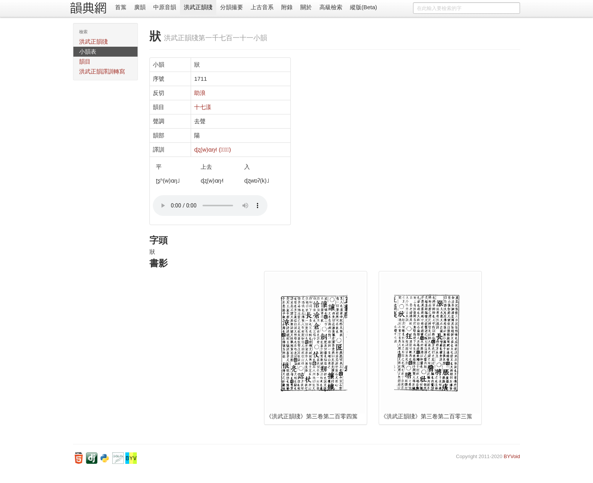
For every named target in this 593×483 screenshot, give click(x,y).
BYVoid (512, 456)
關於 (306, 7)
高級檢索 (330, 7)
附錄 (287, 7)
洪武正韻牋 (198, 7)
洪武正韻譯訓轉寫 (102, 71)
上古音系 (262, 7)
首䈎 (120, 7)
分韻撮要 (231, 7)
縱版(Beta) (363, 7)
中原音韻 (164, 7)
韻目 (85, 61)
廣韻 (140, 7)
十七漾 (202, 107)
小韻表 (87, 51)
